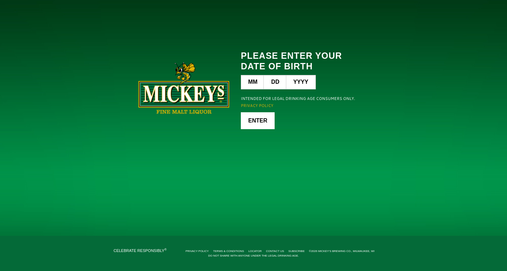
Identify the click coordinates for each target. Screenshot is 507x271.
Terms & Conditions (228, 251)
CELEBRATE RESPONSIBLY (140, 250)
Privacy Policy (197, 251)
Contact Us (275, 251)
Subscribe (296, 251)
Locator (255, 251)
